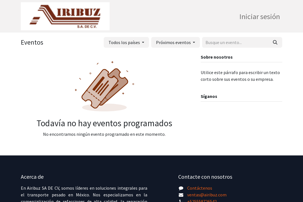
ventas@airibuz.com (207, 195)
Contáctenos (199, 188)
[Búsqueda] (275, 42)
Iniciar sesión (259, 16)
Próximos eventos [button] (174, 42)
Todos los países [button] (124, 42)
